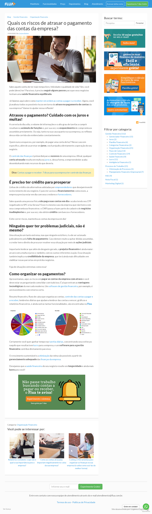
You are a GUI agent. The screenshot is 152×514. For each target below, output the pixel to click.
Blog (86, 4)
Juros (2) (112, 139)
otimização (44, 355)
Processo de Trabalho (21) (116, 166)
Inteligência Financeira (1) (120, 162)
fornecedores (64, 194)
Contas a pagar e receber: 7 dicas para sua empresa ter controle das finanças (54, 172)
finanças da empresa (51, 359)
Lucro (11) (113, 159)
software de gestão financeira (63, 286)
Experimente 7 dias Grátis (137, 4)
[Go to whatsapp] (146, 506)
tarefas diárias (56, 341)
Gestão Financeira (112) (115, 133)
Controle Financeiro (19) (119, 153)
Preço (62, 4)
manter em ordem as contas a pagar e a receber (58, 100)
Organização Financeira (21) (121, 148)
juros (47, 159)
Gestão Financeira (20, 17)
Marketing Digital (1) (114, 183)
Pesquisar (140, 23)
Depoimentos (74, 4)
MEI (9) (108, 176)
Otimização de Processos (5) (121, 169)
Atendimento (97, 4)
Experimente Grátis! (90, 486)
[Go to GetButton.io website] (146, 511)
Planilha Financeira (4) (118, 142)
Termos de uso (64, 502)
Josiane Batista (24, 33)
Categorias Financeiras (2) (120, 145)
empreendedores (63, 187)
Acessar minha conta (115, 4)
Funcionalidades (50, 4)
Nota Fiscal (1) (111, 179)
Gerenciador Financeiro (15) (121, 136)
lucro (35, 345)
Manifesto (34, 4)
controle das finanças (21, 156)
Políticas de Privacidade (83, 502)
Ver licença (7, 509)
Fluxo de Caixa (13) (117, 151)
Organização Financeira (39, 17)
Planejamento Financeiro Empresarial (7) (126, 172)
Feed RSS (142, 122)
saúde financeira (34, 366)
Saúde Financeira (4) (117, 156)
